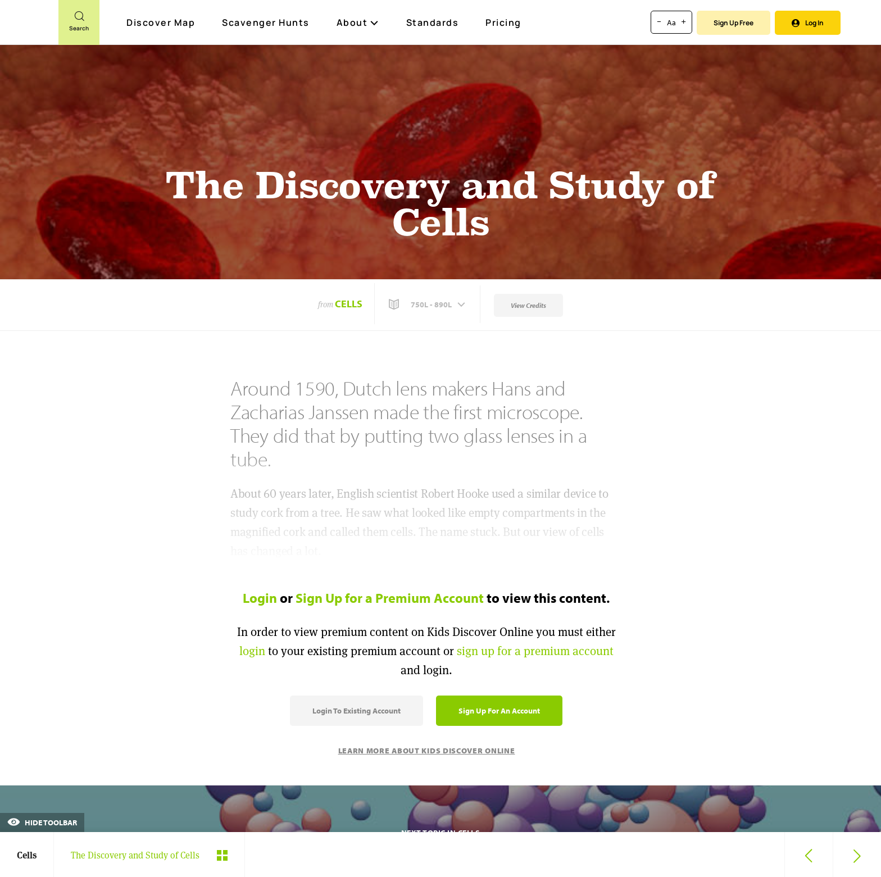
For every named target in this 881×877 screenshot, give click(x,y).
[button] (428, 304)
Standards (432, 22)
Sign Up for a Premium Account (390, 597)
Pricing (503, 22)
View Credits (528, 305)
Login (260, 597)
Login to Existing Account (356, 711)
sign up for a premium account (535, 650)
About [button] (358, 22)
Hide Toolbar (42, 822)
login (252, 650)
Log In (808, 23)
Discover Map (162, 22)
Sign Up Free (733, 23)
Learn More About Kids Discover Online (426, 751)
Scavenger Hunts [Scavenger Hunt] (266, 23)
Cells (348, 303)
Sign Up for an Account (499, 711)
